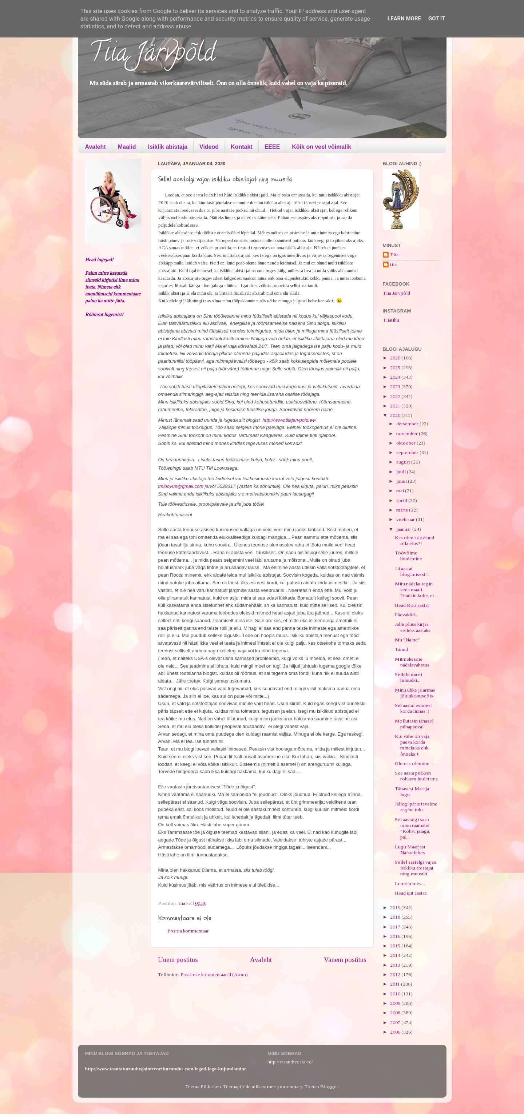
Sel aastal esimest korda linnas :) (413, 708)
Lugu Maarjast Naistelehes (410, 849)
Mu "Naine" (407, 639)
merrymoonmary (284, 1086)
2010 (395, 993)
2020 (395, 415)
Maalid (127, 147)
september (408, 452)
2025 (395, 367)
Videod (209, 147)
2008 (395, 1012)
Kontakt (242, 147)
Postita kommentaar (188, 931)
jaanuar (404, 529)
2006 (395, 1032)
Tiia (394, 254)
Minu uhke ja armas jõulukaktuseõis (415, 693)
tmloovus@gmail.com (180, 486)
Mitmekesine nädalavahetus (412, 662)
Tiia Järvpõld (152, 55)
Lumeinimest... (410, 883)
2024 (395, 377)
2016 (395, 936)
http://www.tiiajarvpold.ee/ (289, 420)
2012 (395, 974)
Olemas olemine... (414, 763)
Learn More (404, 18)
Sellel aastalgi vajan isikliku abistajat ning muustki (415, 867)
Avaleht (95, 147)
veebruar (406, 519)
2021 (395, 406)
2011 (395, 984)
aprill (402, 500)
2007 (395, 1022)
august (403, 462)
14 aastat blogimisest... (412, 571)
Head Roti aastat (412, 605)
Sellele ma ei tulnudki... (408, 677)
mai (400, 490)
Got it (436, 18)
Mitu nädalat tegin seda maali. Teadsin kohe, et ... (416, 589)
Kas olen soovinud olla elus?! (414, 540)
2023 (395, 386)
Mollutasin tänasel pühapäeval (414, 723)
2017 (395, 927)
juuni (402, 481)
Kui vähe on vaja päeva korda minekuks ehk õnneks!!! (412, 745)
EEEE (272, 147)
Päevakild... (406, 614)
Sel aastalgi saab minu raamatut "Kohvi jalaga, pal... (412, 828)
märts (402, 510)
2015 (395, 945)
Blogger (329, 1086)
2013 (395, 965)
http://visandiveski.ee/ (290, 1062)
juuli (401, 471)
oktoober (406, 443)
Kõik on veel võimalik (321, 147)
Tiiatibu (391, 320)
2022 (395, 396)
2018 (395, 917)
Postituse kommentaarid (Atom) (214, 974)
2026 (395, 358)
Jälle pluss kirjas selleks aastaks (412, 627)
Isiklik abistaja (168, 147)
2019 (395, 907)
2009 (395, 1003)
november (407, 433)
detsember (408, 423)
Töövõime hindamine (408, 555)
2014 (395, 955)
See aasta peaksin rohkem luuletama (416, 775)
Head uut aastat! (411, 893)
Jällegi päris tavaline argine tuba (416, 806)
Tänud (401, 649)
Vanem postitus (345, 959)
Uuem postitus (178, 959)
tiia (393, 264)
